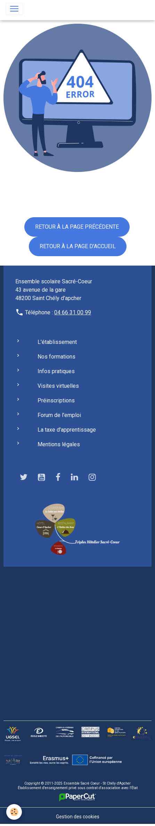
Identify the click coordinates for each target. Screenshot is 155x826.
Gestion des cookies (77, 816)
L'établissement (57, 342)
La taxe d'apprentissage (67, 429)
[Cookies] (14, 812)
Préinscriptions (56, 400)
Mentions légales (59, 444)
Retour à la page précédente (77, 226)
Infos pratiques (56, 371)
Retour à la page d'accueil (78, 246)
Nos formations (56, 356)
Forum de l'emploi (59, 415)
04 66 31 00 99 (72, 312)
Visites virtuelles (58, 386)
